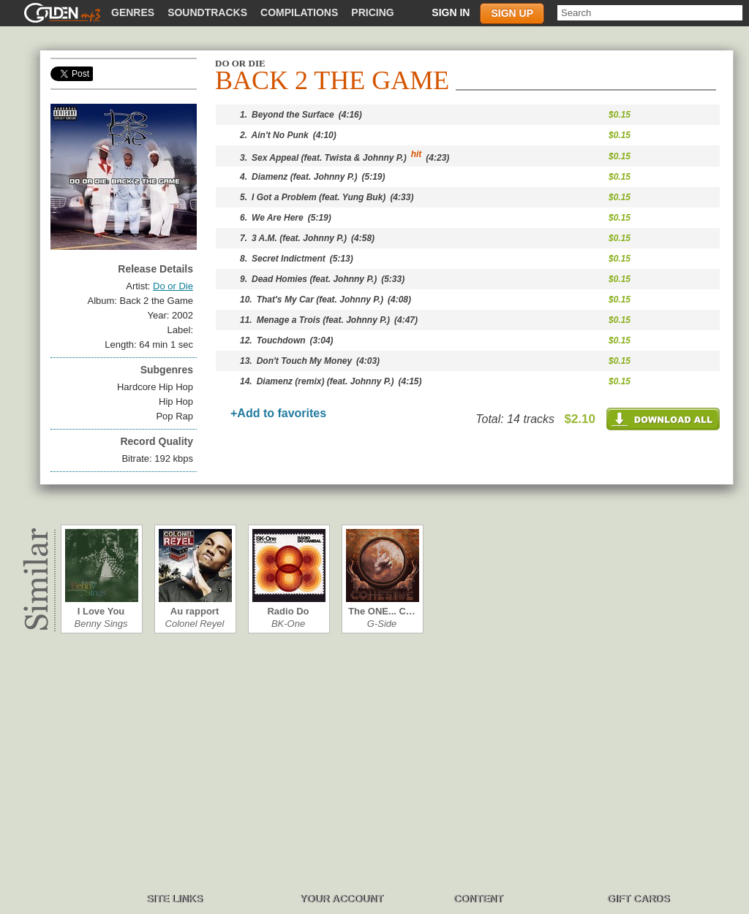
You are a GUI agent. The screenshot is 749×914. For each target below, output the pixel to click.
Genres (132, 12)
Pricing (372, 12)
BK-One (288, 623)
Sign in (451, 12)
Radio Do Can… (288, 611)
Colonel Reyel (195, 623)
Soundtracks (207, 12)
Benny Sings (101, 623)
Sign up (512, 13)
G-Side (381, 623)
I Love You (101, 611)
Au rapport (194, 611)
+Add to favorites (278, 413)
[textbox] (649, 12)
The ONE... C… (381, 611)
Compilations (299, 12)
